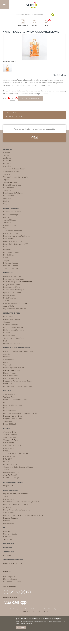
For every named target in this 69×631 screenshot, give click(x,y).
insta (28, 592)
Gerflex (6, 247)
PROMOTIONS (7, 548)
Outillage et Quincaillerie (13, 560)
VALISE (6, 301)
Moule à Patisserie (11, 376)
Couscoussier (8, 359)
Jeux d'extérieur (10, 435)
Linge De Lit (8, 486)
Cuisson (6, 322)
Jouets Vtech (9, 448)
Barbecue (7, 341)
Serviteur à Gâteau (11, 171)
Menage (6, 521)
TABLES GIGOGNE (11, 268)
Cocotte (6, 354)
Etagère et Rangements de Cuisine (18, 381)
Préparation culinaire (12, 319)
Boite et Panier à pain (12, 185)
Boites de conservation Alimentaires (18, 351)
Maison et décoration (11, 208)
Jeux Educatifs (9, 437)
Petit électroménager (11, 313)
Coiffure (6, 333)
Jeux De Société (10, 475)
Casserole (7, 365)
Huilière (6, 201)
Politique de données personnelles (35, 609)
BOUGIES (7, 555)
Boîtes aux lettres (10, 263)
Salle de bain (8, 391)
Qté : (5, 98)
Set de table (8, 188)
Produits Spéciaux (10, 518)
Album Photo (8, 306)
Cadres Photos (9, 225)
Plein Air (6, 531)
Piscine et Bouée (10, 534)
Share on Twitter (10, 105)
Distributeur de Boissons (13, 193)
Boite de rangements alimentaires (17, 282)
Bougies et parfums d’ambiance (16, 236)
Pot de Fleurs (8, 255)
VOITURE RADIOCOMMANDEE (15, 453)
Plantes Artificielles (11, 252)
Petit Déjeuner (9, 317)
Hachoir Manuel (9, 373)
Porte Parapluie (9, 298)
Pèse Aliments (9, 335)
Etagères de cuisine (11, 284)
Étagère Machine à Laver (13, 416)
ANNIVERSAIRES (8, 552)
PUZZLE (6, 451)
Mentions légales (10, 579)
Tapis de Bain (9, 397)
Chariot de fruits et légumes (15, 290)
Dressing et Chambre (12, 276)
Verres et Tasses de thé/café (15, 177)
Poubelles (7, 408)
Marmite (6, 357)
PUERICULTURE (9, 456)
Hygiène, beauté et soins (13, 330)
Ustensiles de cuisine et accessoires (16, 348)
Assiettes (7, 158)
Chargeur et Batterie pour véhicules (18, 467)
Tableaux (7, 223)
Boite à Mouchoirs (10, 233)
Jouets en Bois (9, 432)
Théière (6, 174)
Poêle (5, 362)
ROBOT (6, 462)
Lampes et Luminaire (12, 212)
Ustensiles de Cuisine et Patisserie (17, 386)
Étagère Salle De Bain (12, 419)
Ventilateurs (8, 539)
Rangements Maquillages (13, 279)
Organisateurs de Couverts (14, 309)
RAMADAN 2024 (8, 544)
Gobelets (7, 198)
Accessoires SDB (10, 394)
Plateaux (7, 163)
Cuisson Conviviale (10, 325)
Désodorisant (8, 523)
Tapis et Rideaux (10, 220)
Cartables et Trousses (12, 445)
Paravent (7, 249)
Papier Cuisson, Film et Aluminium (17, 510)
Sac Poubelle (8, 512)
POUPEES (7, 459)
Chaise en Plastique (11, 478)
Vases (5, 228)
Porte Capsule (9, 295)
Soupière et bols (10, 182)
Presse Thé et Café (11, 370)
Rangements (8, 273)
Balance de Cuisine (11, 378)
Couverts (7, 161)
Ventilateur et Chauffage (13, 338)
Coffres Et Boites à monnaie (15, 303)
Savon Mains (8, 499)
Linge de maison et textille (13, 482)
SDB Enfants (8, 443)
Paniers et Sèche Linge (13, 405)
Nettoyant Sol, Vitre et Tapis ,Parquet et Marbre (23, 515)
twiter (11, 592)
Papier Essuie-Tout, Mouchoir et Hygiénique (21, 502)
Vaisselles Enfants (10, 440)
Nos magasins (9, 576)
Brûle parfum (8, 239)
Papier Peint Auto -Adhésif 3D (15, 244)
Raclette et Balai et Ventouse (15, 504)
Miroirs (6, 402)
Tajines (6, 180)
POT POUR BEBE (10, 464)
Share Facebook (5, 105)
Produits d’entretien (11, 490)
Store (5, 258)
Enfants (6, 428)
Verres (6, 155)
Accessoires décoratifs (12, 231)
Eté (4, 528)
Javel (5, 496)
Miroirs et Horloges (11, 214)
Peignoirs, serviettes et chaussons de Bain (20, 413)
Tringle (6, 260)
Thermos (7, 190)
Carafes (6, 153)
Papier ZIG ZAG (9, 424)
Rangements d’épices (12, 287)
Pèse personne (9, 410)
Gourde (6, 204)
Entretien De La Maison (13, 327)
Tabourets (7, 421)
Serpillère (7, 507)
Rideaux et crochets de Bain (15, 400)
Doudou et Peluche (11, 472)
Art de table (7, 149)
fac (6, 592)
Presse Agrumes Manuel (13, 368)
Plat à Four (7, 384)
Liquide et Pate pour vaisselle (15, 494)
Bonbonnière (8, 196)
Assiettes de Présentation (14, 169)
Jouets (6, 470)
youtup (23, 592)
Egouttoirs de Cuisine (12, 292)
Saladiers (7, 166)
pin (17, 592)
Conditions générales (12, 582)
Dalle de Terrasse (10, 266)
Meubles (6, 217)
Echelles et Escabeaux (12, 241)
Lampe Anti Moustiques (13, 343)
